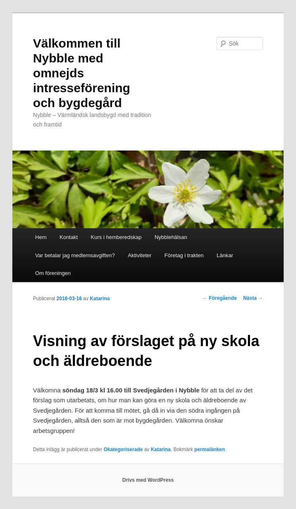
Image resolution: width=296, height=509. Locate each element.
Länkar (225, 255)
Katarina (100, 298)
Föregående (220, 298)
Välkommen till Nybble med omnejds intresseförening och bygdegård (81, 73)
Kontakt (69, 237)
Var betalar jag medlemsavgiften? (75, 255)
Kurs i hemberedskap (116, 237)
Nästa (253, 298)
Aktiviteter (139, 255)
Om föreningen (53, 273)
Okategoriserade (123, 449)
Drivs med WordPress (148, 480)
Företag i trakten (184, 255)
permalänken (209, 449)
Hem (40, 237)
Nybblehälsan (171, 237)
